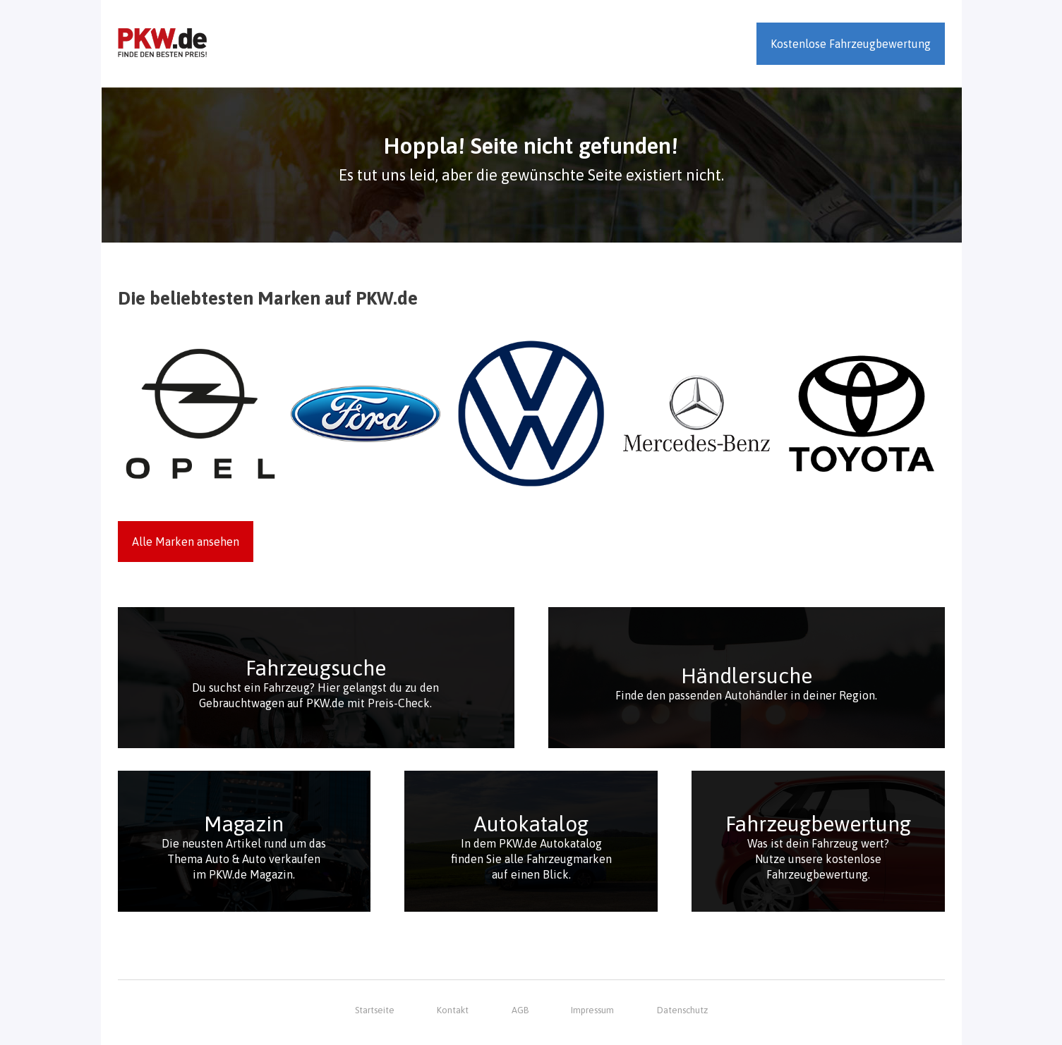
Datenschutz (682, 1010)
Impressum (592, 1010)
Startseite (374, 1010)
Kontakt (453, 1010)
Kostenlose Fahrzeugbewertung (851, 43)
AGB (520, 1010)
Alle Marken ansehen (185, 541)
